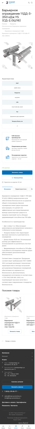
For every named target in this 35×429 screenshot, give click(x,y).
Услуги (4, 360)
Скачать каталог (17, 382)
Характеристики (21, 189)
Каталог (5, 356)
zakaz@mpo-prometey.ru (13, 396)
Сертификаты (21, 402)
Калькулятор (18, 178)
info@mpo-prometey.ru (12, 398)
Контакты (14, 405)
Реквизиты (6, 405)
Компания (5, 353)
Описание (7, 189)
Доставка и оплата (9, 402)
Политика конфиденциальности (17, 418)
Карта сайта (17, 420)
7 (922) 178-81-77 (11, 391)
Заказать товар (17, 172)
